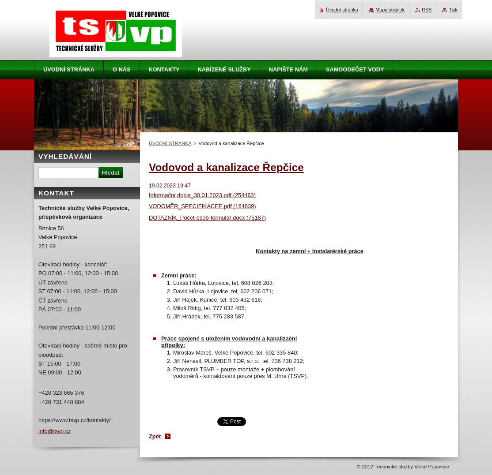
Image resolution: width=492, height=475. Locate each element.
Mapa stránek (390, 9)
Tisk (453, 9)
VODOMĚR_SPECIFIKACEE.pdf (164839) (202, 206)
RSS (426, 9)
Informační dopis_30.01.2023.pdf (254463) (202, 195)
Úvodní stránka (342, 9)
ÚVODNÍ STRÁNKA (170, 143)
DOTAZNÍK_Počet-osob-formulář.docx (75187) (207, 217)
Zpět (155, 436)
